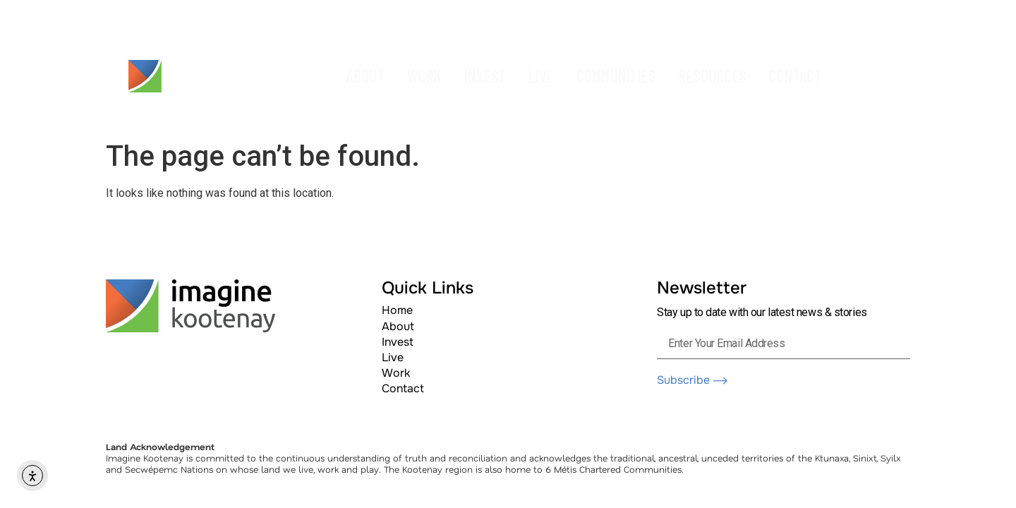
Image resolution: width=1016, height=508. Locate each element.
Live (393, 357)
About (398, 326)
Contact (403, 388)
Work (396, 373)
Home (397, 310)
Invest (397, 342)
